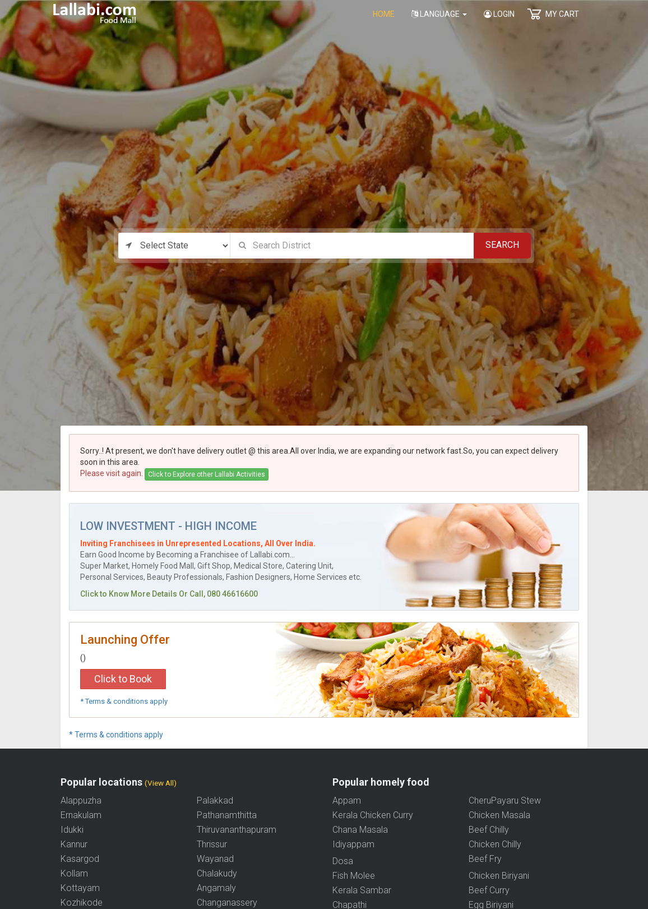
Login (499, 14)
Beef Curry (489, 890)
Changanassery (227, 902)
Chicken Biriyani (499, 875)
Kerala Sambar (361, 890)
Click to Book (123, 679)
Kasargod (80, 858)
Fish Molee (353, 875)
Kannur (74, 844)
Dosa (342, 861)
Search (502, 244)
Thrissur (212, 844)
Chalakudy (217, 873)
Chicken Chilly (495, 844)
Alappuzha (81, 800)
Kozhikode (82, 902)
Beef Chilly (489, 829)
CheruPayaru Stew (505, 800)
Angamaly (216, 888)
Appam (346, 800)
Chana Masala (360, 829)
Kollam (74, 873)
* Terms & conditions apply (124, 701)
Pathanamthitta (227, 815)
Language (439, 14)
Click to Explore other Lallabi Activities (206, 474)
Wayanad (215, 858)
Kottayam (80, 888)
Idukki (72, 829)
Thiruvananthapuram (236, 829)
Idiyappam (353, 844)
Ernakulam (81, 815)
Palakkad (215, 800)
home (384, 14)
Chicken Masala (499, 815)
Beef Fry (485, 858)
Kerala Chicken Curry (372, 815)
